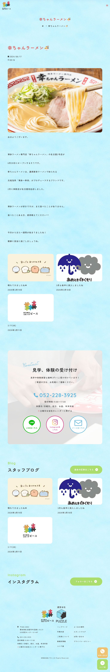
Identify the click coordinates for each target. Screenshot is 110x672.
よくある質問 (79, 627)
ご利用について (63, 636)
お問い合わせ (79, 636)
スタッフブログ (80, 632)
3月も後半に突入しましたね (69, 285)
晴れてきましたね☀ (17, 285)
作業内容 (60, 632)
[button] (107, 5)
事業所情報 (61, 641)
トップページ (62, 627)
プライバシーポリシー (82, 641)
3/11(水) (12, 325)
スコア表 (60, 646)
